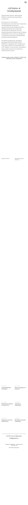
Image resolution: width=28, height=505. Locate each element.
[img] (10, 441)
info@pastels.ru (14, 438)
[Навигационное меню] (25, 2)
